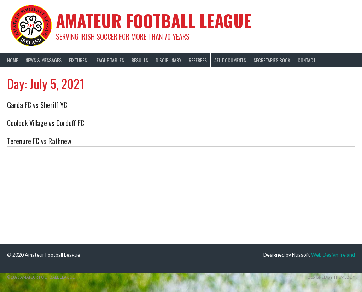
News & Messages (43, 60)
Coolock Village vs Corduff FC (45, 123)
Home (12, 60)
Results (140, 60)
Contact (307, 60)
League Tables (109, 60)
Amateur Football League (153, 20)
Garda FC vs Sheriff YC (37, 104)
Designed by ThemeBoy (331, 277)
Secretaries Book (271, 60)
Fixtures (78, 60)
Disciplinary (168, 60)
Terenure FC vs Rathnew (39, 141)
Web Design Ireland (333, 255)
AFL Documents (230, 60)
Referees (198, 60)
